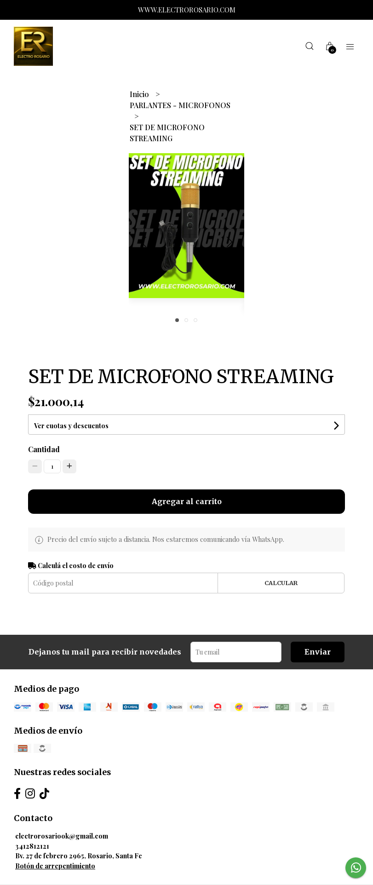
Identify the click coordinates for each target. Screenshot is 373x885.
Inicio (140, 94)
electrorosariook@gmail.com (61, 835)
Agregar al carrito (187, 501)
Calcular (281, 582)
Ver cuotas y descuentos (71, 425)
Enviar (317, 651)
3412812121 (32, 846)
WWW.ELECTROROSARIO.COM (186, 9)
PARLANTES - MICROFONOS (180, 105)
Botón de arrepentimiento (55, 865)
